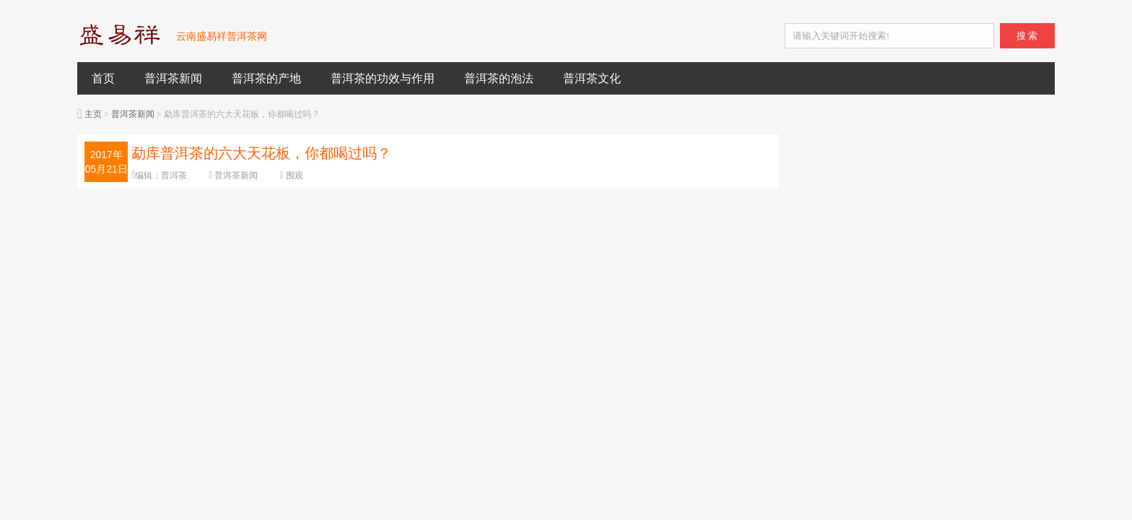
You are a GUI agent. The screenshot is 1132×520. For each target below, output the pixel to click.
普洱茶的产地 (266, 78)
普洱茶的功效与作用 (383, 78)
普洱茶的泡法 (499, 78)
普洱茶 (174, 175)
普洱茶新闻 (173, 78)
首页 (103, 78)
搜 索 (1026, 35)
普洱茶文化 (592, 78)
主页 (93, 114)
